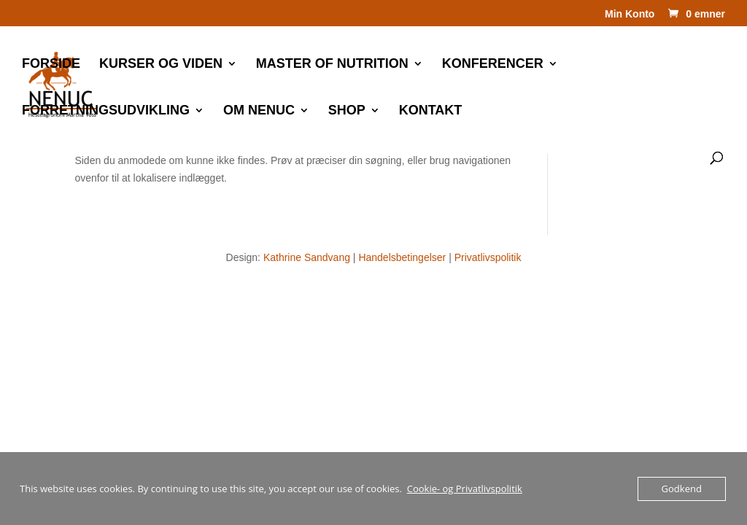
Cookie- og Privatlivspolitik (464, 488)
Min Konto (629, 14)
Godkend (682, 488)
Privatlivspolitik (488, 257)
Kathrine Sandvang (306, 257)
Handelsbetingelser (402, 257)
